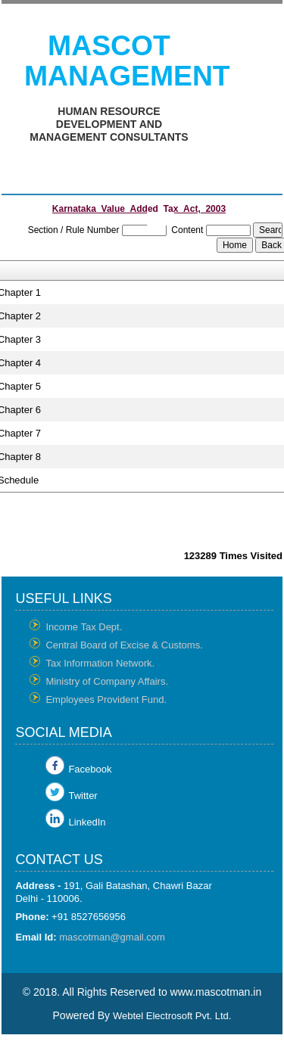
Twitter (82, 795)
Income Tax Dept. (83, 627)
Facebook (89, 769)
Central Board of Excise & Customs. (123, 645)
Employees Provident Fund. (106, 699)
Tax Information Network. (99, 663)
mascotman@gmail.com (112, 937)
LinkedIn (86, 822)
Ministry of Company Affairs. (106, 681)
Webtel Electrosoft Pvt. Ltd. (172, 1015)
